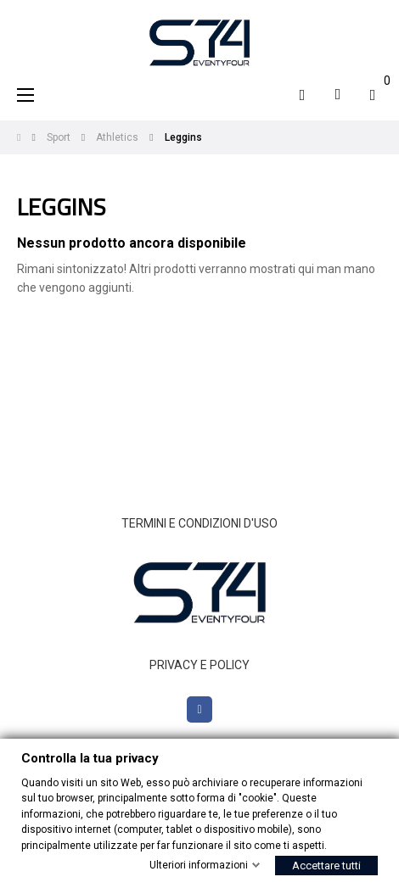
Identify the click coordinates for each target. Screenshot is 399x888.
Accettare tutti (326, 865)
